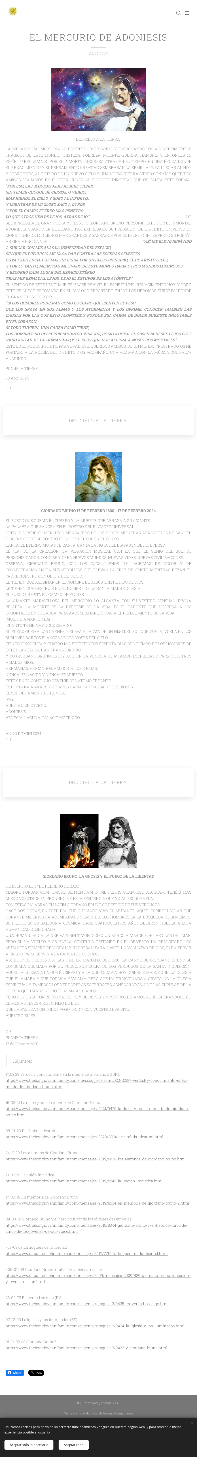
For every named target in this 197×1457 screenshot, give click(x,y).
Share (14, 1373)
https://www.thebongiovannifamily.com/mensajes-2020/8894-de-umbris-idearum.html (84, 1137)
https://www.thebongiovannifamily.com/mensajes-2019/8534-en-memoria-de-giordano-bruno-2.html (97, 1203)
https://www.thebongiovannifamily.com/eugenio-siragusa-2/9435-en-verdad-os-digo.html (87, 1303)
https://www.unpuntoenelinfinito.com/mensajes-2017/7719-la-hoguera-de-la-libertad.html (87, 1253)
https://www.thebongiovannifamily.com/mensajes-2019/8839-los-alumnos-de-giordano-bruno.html (96, 1159)
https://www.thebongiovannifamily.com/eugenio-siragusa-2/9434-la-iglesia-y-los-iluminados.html (95, 1325)
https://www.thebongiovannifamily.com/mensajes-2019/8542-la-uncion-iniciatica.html (84, 1181)
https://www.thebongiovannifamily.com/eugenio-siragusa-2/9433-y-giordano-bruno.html (86, 1348)
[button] (178, 12)
